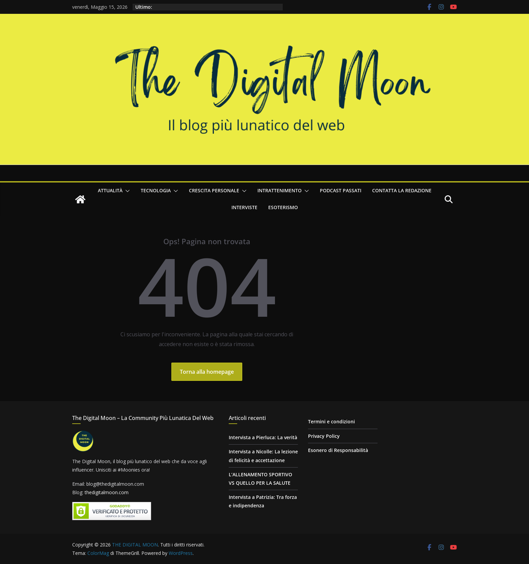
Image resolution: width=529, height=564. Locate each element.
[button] (126, 191)
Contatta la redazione (401, 190)
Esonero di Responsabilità (338, 450)
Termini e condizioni (331, 421)
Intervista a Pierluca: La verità (263, 437)
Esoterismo (283, 207)
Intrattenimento (279, 190)
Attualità (110, 190)
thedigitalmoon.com (107, 492)
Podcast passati (340, 190)
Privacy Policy (324, 436)
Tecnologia (156, 190)
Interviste (244, 207)
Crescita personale (214, 190)
